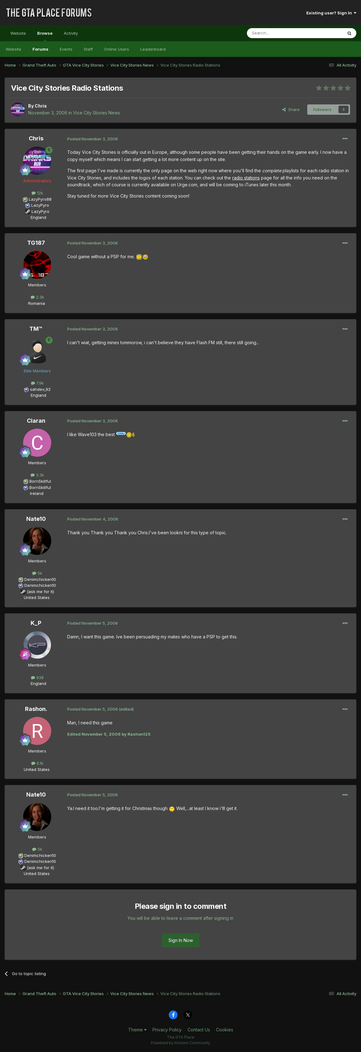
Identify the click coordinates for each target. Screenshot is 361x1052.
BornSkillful (40, 481)
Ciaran (36, 420)
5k (37, 573)
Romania (36, 303)
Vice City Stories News (96, 112)
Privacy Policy (167, 1029)
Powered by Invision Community (180, 1042)
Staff (88, 49)
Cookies (224, 1029)
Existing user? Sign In (331, 12)
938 (37, 677)
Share (291, 109)
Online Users (116, 49)
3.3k (37, 474)
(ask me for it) (40, 591)
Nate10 (36, 519)
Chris (41, 105)
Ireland (36, 493)
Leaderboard (153, 49)
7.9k (37, 382)
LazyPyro (40, 205)
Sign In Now (180, 940)
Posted (92, 138)
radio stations (246, 177)
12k (37, 192)
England (36, 217)
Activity (71, 33)
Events (66, 49)
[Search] (279, 33)
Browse (45, 36)
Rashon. (36, 709)
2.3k (37, 296)
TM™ (36, 328)
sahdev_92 (40, 389)
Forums (40, 49)
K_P (36, 623)
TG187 (36, 242)
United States (37, 597)
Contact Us (199, 1029)
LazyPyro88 (40, 199)
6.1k (37, 763)
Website (18, 33)
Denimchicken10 (40, 579)
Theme (137, 1029)
